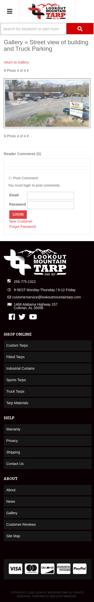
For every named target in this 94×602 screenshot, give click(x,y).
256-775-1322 (25, 282)
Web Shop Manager (63, 596)
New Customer (21, 221)
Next (28, 70)
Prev (5, 70)
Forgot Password (22, 227)
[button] (47, 29)
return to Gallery (16, 62)
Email (14, 195)
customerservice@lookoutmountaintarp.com (46, 297)
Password (17, 204)
